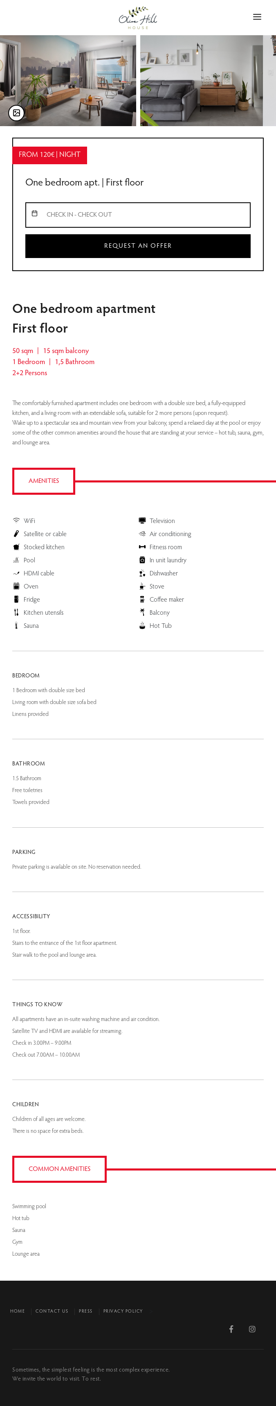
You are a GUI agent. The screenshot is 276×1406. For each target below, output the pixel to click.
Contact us (52, 1311)
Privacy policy (123, 1311)
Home (17, 1311)
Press (86, 1311)
